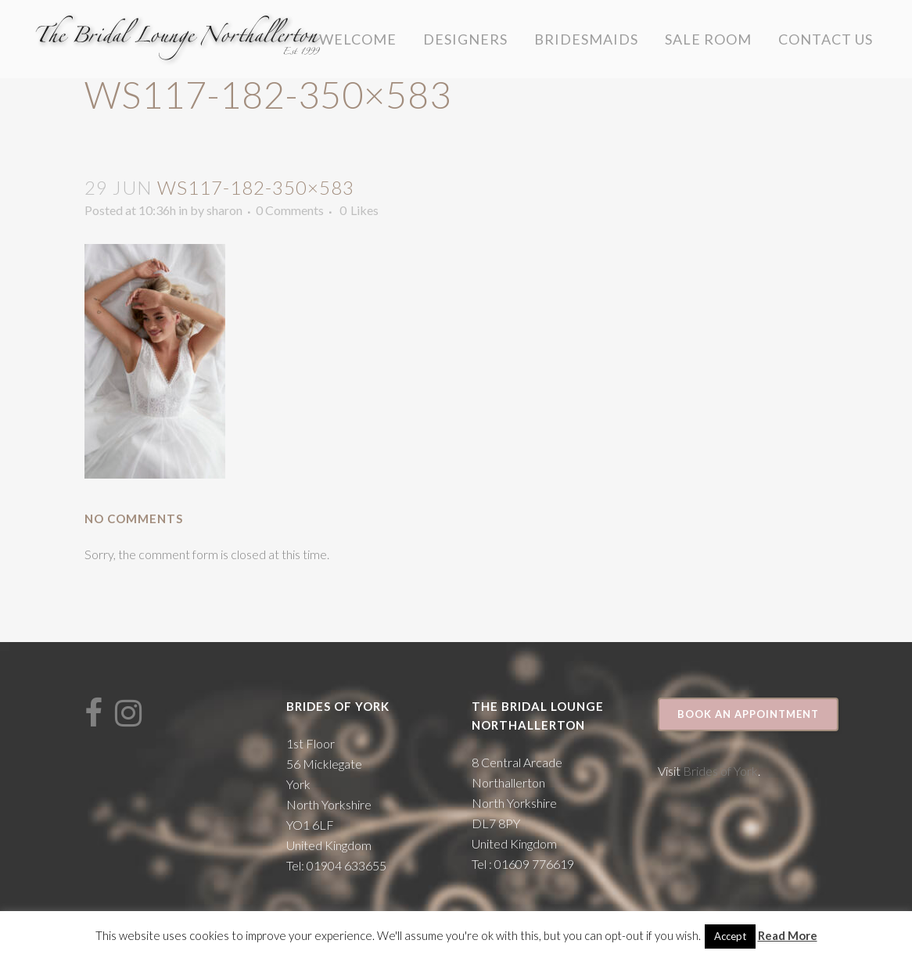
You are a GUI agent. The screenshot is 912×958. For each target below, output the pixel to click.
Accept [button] (730, 936)
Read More (787, 935)
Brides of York (720, 770)
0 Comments (290, 210)
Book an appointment (748, 714)
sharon (224, 210)
